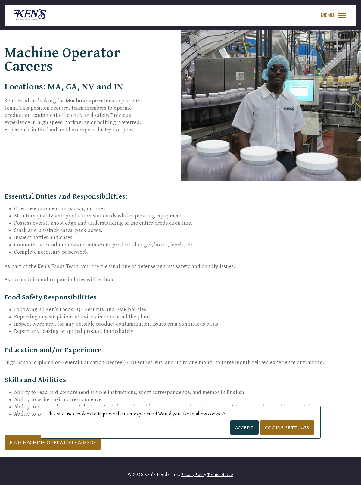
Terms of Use (220, 474)
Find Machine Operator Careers (53, 442)
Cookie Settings (287, 427)
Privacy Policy (193, 474)
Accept (244, 427)
